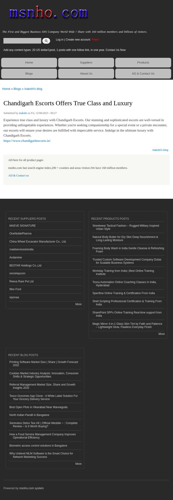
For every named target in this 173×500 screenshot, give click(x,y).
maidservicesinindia (21, 249)
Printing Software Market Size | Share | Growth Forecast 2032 (43, 363)
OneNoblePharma (20, 233)
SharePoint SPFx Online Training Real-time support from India (127, 314)
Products (143, 62)
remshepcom (17, 273)
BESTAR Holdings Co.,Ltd (25, 265)
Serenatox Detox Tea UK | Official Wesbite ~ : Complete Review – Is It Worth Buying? (43, 424)
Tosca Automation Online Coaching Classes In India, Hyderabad (124, 284)
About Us (86, 73)
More (78, 304)
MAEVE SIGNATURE (22, 225)
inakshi (23, 113)
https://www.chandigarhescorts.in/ (27, 141)
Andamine (15, 257)
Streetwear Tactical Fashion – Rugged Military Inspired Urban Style (125, 227)
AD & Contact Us (143, 73)
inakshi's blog (33, 89)
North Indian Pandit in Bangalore (29, 415)
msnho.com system (31, 488)
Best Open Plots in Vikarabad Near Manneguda (38, 407)
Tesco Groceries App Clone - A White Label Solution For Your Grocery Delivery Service (43, 397)
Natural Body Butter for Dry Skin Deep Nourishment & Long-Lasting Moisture (125, 238)
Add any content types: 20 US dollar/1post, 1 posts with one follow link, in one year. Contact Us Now (64, 50)
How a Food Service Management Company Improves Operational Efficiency (42, 436)
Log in (59, 39)
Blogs (29, 73)
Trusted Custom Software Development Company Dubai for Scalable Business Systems (126, 261)
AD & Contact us (18, 175)
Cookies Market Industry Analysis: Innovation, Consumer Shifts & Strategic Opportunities (43, 375)
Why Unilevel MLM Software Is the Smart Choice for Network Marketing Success (41, 455)
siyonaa (14, 297)
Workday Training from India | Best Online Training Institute (123, 272)
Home (29, 62)
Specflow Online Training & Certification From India (123, 293)
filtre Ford (15, 289)
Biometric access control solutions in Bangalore (38, 445)
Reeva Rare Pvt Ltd (21, 281)
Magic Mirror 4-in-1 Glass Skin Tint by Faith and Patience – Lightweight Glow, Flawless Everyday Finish (127, 325)
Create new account (78, 39)
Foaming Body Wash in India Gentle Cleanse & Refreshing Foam (128, 250)
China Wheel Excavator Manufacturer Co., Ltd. (37, 241)
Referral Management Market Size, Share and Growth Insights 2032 (42, 386)
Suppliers (86, 62)
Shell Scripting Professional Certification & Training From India (127, 303)
